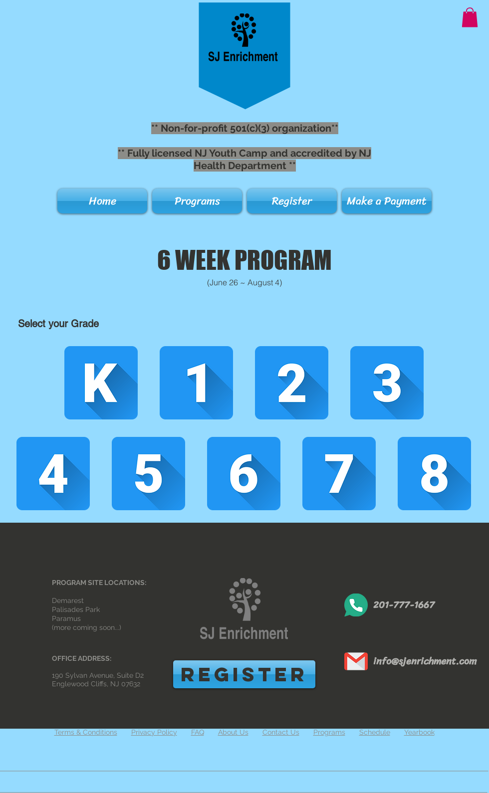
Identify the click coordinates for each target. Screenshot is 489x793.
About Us (233, 732)
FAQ (197, 732)
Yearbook (419, 732)
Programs (329, 732)
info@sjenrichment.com (425, 661)
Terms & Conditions (85, 732)
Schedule (374, 732)
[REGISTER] (244, 674)
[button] (470, 17)
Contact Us (280, 732)
